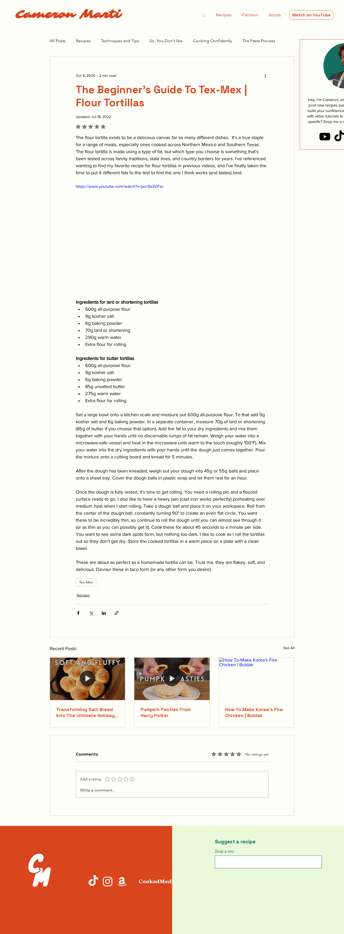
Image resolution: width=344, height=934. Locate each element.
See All (289, 648)
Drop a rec (224, 851)
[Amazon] (122, 881)
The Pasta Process (258, 40)
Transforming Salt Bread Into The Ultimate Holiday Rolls (85, 712)
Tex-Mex (86, 582)
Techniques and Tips (120, 40)
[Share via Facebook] (78, 613)
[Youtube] (324, 136)
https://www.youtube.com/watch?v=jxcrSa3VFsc (120, 186)
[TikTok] (93, 881)
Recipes (83, 40)
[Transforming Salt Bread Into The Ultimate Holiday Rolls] (87, 679)
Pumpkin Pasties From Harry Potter (166, 712)
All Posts (58, 40)
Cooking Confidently (212, 40)
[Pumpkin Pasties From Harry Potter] (172, 679)
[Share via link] (116, 613)
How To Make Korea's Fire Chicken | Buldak (254, 712)
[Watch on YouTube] (311, 15)
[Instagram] (107, 881)
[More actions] (265, 75)
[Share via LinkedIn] (103, 613)
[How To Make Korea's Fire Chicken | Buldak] (256, 679)
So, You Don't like (166, 40)
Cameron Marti (68, 15)
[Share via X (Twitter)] (91, 613)
